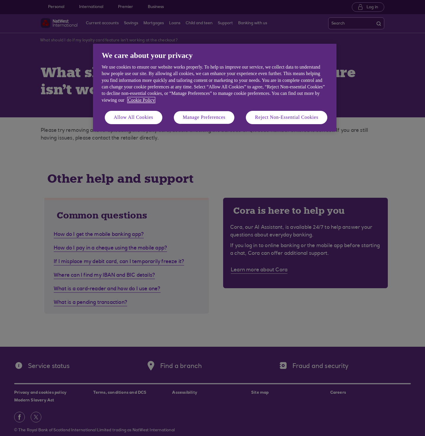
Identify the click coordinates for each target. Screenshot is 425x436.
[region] (214, 88)
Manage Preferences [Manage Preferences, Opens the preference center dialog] (204, 117)
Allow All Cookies (133, 117)
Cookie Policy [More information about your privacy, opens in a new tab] (141, 100)
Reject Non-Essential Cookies (286, 117)
